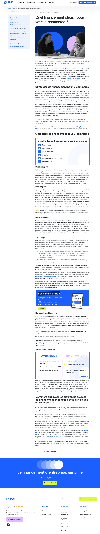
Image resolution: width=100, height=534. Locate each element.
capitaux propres (44, 172)
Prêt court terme (14, 22)
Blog (14, 8)
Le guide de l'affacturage (64, 519)
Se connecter (73, 2)
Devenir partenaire (85, 511)
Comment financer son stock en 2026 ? (18, 34)
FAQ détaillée (65, 526)
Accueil (9, 8)
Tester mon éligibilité (50, 482)
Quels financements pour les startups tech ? (17, 38)
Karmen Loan (46, 511)
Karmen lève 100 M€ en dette (17, 31)
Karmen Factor (46, 514)
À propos (51, 2)
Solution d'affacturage (15, 24)
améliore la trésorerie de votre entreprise (47, 276)
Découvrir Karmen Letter (15, 519)
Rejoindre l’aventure (85, 514)
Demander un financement (87, 2)
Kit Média (63, 530)
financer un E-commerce (74, 78)
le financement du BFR (61, 323)
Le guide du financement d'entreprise (64, 512)
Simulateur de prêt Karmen (17, 46)
